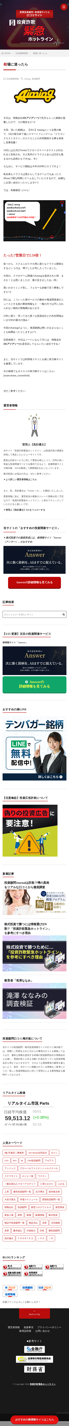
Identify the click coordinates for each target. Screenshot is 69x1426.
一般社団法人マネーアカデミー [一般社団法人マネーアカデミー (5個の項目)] (20, 1184)
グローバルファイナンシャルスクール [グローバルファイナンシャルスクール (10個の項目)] (39, 1168)
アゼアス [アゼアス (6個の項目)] (49, 1160)
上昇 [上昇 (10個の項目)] (6, 1191)
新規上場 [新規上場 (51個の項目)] (8, 1215)
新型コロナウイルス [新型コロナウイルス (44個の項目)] (41, 1207)
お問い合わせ (42, 1331)
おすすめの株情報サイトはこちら (34, 1419)
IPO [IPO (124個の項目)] (14, 1160)
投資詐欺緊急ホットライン (43, 1384)
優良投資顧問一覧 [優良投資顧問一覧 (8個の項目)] (22, 1191)
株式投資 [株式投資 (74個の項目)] (53, 1215)
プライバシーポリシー (49, 1327)
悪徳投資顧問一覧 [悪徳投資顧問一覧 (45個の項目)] (51, 1199)
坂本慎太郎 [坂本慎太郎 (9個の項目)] (54, 1191)
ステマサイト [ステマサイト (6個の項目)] (11, 1176)
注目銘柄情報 (12, 79)
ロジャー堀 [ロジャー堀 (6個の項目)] (27, 1176)
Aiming (27, 79)
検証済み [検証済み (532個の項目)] (33, 1222)
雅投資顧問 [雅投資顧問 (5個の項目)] (54, 1230)
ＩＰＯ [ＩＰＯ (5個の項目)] (41, 1238)
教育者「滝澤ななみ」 (18, 980)
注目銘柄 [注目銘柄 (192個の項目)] (55, 1222)
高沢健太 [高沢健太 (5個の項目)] (8, 1238)
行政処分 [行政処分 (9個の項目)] (31, 1230)
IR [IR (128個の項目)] (22, 1160)
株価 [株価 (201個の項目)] (29, 1215)
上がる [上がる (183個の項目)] (61, 1184)
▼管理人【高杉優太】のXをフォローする (24, 510)
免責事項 (28, 1327)
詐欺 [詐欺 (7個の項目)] (42, 1230)
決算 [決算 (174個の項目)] (44, 1222)
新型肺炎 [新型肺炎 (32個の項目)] (59, 1207)
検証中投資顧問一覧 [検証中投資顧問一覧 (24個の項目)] (14, 1222)
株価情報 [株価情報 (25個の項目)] (39, 1215)
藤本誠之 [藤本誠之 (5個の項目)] (17, 1230)
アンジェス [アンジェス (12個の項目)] (10, 1168)
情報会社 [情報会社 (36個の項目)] (8, 1207)
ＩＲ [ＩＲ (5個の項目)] (51, 1238)
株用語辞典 (25, 1331)
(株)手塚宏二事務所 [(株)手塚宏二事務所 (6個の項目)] (14, 1152)
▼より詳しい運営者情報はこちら (20, 479)
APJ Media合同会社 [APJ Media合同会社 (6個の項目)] (37, 1152)
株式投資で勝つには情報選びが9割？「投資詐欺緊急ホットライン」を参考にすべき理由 (27, 929)
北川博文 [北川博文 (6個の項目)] (40, 1191)
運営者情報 (14, 1327)
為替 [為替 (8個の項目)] (6, 1230)
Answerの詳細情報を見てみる (34, 582)
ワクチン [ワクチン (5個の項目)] (42, 1176)
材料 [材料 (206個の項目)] (20, 1215)
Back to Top (34, 1314)
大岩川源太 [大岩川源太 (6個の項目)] (10, 1199)
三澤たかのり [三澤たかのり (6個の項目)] (46, 1184)
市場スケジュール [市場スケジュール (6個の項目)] (29, 1199)
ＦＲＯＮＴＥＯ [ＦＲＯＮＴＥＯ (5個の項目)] (25, 1238)
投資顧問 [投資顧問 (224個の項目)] (22, 1207)
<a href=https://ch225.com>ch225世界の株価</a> (28, 1113)
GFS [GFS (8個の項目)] (6, 1160)
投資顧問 (36, 79)
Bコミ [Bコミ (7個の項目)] (54, 1152)
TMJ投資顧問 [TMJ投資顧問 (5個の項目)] (34, 1160)
